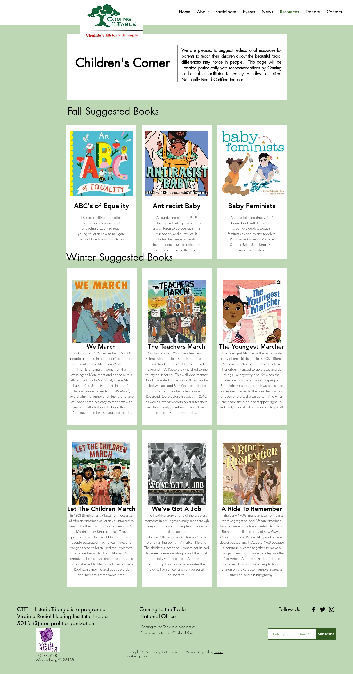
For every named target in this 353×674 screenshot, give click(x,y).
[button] (226, 11)
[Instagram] (331, 609)
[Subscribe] (326, 634)
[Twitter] (322, 609)
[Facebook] (313, 609)
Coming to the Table (156, 626)
